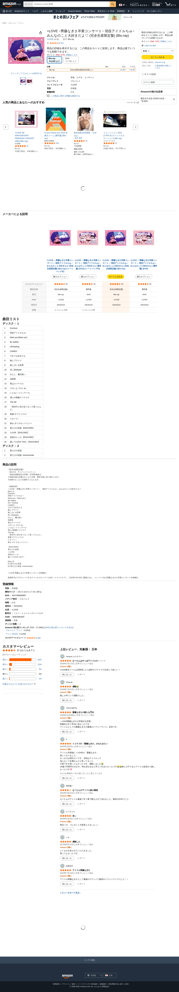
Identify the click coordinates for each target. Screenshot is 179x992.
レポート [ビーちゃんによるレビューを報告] (81, 829)
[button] (7, 11)
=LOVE (50, 39)
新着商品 (121, 11)
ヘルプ (35, 11)
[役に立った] (67, 674)
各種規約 (103, 984)
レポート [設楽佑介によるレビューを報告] (81, 884)
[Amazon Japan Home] (67, 976)
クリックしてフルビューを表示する (26, 73)
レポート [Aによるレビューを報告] (81, 778)
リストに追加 (149, 82)
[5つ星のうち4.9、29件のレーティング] (110, 143)
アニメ (20, 23)
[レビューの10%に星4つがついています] (22, 664)
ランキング (60, 11)
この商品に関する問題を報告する (63, 96)
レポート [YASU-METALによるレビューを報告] (81, 731)
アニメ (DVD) (12, 634)
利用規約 (56, 984)
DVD (4, 23)
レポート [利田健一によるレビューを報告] (81, 804)
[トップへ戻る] (89, 963)
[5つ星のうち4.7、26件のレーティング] (80, 141)
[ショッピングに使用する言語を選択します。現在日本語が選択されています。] (92, 975)
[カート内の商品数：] (170, 4)
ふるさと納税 (47, 11)
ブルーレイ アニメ (14, 630)
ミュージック (138, 11)
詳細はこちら (166, 41)
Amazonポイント (21, 11)
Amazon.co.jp (160, 62)
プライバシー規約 (68, 984)
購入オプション (60, 277)
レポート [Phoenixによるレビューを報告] (81, 700)
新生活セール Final (106, 11)
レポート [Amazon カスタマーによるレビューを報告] (81, 674)
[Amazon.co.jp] (12, 4)
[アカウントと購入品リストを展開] (148, 5)
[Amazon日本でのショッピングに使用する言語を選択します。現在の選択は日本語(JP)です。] (122, 4)
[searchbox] (71, 4)
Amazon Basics (74, 11)
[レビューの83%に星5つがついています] (22, 659)
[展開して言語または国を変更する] (126, 5)
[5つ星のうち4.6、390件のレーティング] (51, 143)
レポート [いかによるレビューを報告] (81, 858)
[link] (26, 137)
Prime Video (89, 11)
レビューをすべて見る (70, 893)
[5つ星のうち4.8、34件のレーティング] (21, 146)
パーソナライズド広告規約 (87, 984)
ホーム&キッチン (154, 11)
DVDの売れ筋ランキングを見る (59, 627)
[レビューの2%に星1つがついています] (22, 678)
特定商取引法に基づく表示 (119, 984)
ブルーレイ (12, 23)
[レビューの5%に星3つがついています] (22, 669)
